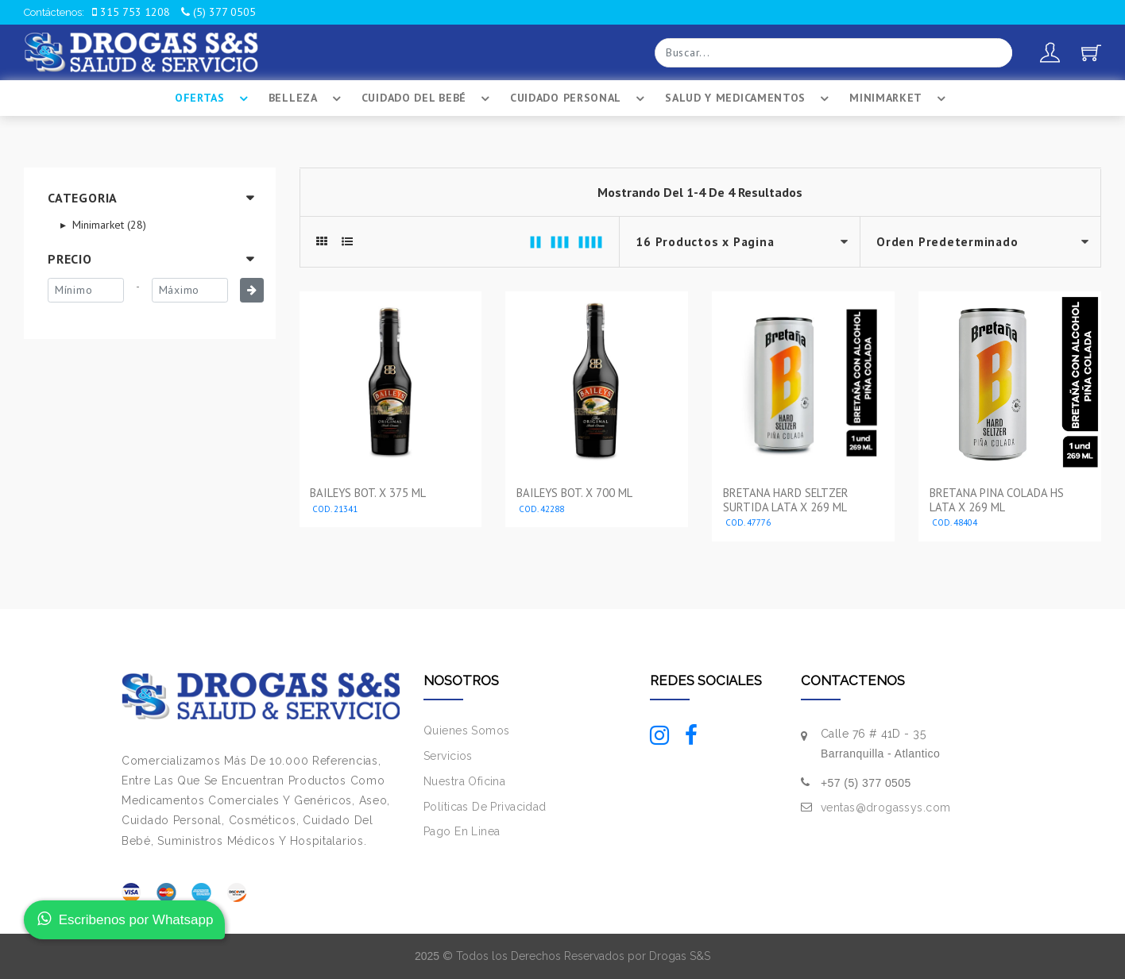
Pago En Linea (461, 831)
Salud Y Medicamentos (749, 98)
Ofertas (214, 98)
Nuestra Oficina (464, 781)
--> (980, 242)
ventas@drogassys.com (885, 807)
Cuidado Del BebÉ (427, 98)
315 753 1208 (131, 12)
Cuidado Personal (579, 98)
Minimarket (899, 98)
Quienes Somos (466, 730)
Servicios (448, 756)
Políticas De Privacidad (485, 806)
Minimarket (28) (107, 225)
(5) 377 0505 (218, 12)
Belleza (307, 98)
